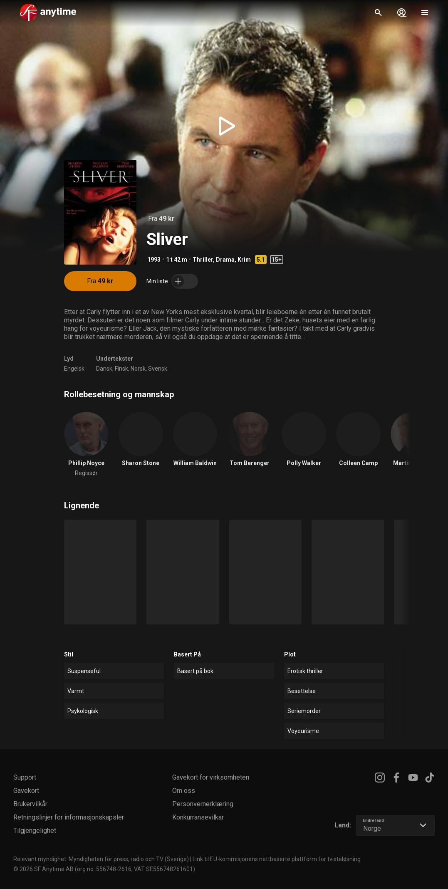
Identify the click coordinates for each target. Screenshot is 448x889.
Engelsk (74, 368)
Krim (244, 259)
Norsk (138, 368)
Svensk (157, 368)
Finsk (121, 368)
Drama (225, 259)
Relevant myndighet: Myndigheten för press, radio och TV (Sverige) (101, 859)
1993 (154, 259)
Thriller (203, 259)
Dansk (104, 368)
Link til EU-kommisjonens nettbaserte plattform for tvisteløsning (277, 859)
